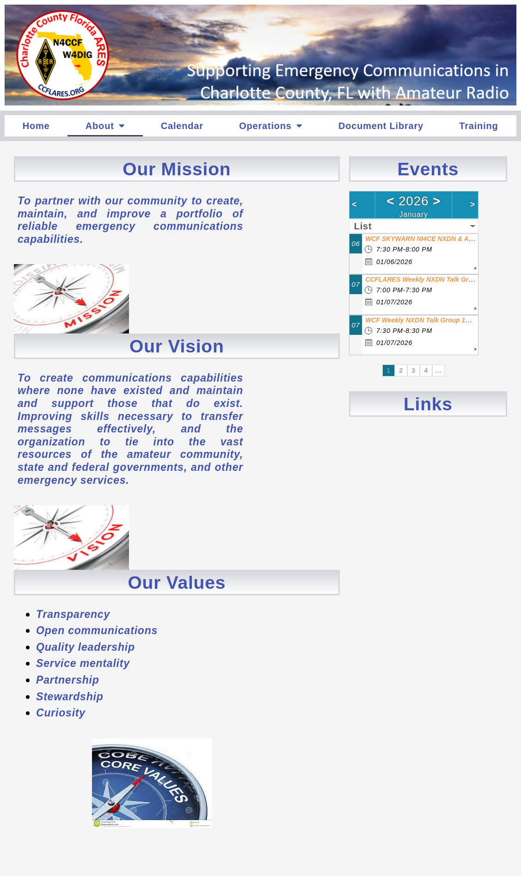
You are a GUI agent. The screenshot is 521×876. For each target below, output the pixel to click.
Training (478, 126)
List (363, 226)
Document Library (380, 126)
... (438, 370)
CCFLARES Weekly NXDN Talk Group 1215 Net (437, 279)
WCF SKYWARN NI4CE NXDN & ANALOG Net (434, 238)
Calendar (182, 126)
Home (36, 126)
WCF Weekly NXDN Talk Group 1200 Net (426, 320)
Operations (270, 126)
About (105, 126)
